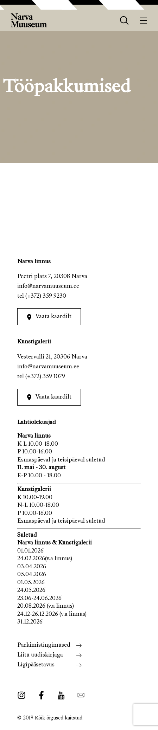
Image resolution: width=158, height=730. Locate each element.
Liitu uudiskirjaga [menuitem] (40, 655)
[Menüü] (143, 20)
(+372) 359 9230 (45, 296)
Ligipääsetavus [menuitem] (36, 665)
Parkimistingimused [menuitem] (43, 645)
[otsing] (124, 20)
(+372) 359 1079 (45, 377)
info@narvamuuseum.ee (48, 286)
